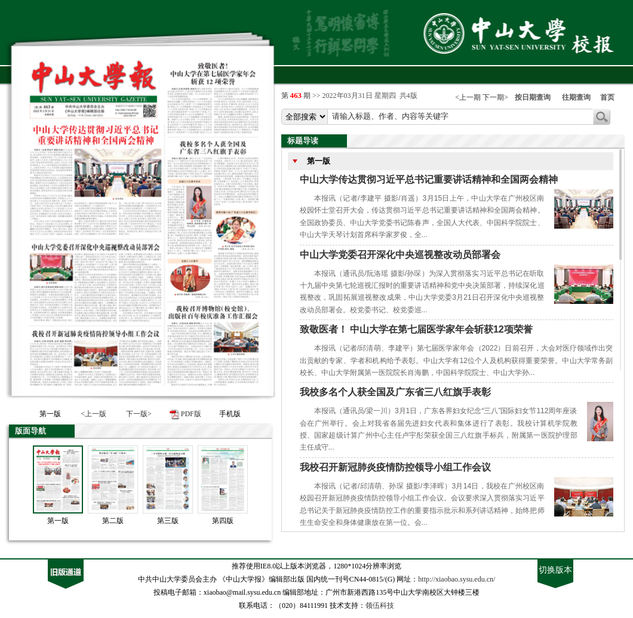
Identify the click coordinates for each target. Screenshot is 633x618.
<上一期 (468, 97)
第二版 (113, 520)
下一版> (139, 414)
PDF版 (191, 414)
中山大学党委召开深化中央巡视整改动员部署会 (400, 255)
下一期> (495, 97)
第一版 (58, 520)
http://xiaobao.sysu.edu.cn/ (456, 579)
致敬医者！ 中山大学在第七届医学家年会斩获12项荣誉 (416, 329)
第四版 (222, 520)
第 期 (297, 95)
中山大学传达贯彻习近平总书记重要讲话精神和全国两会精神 (429, 179)
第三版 (168, 520)
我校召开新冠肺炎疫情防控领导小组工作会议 (395, 467)
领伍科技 (379, 605)
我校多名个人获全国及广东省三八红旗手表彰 (395, 392)
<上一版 (93, 414)
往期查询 (576, 97)
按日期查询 (533, 97)
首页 (607, 97)
